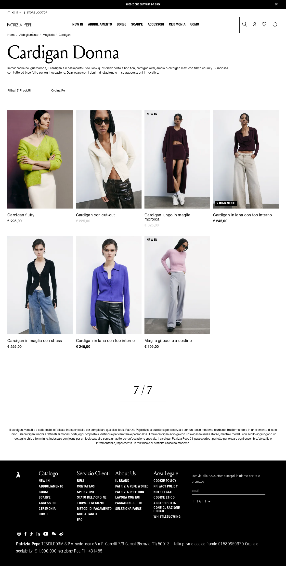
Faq (80, 520)
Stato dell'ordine (92, 497)
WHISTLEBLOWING (167, 516)
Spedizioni (85, 492)
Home (11, 35)
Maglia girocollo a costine (168, 341)
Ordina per (58, 90)
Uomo (194, 24)
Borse (121, 24)
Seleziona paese (128, 509)
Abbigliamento (100, 24)
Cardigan (65, 35)
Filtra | (19, 90)
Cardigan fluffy (21, 215)
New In (77, 24)
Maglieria (48, 35)
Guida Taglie (87, 514)
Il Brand (122, 481)
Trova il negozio (90, 503)
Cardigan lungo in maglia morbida (167, 217)
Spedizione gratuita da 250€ (143, 4)
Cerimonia (177, 24)
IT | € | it (15, 13)
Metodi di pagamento (94, 509)
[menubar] (136, 25)
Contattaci (86, 486)
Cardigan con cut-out (95, 215)
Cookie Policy (165, 481)
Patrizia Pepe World (132, 486)
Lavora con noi (127, 497)
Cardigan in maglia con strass (34, 341)
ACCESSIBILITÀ (165, 503)
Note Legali (163, 492)
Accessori (156, 24)
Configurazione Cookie (167, 509)
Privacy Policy (166, 486)
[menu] (135, 25)
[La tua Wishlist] (264, 25)
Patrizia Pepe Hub (129, 492)
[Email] (228, 491)
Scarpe (137, 24)
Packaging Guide (129, 503)
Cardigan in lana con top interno (242, 215)
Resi (80, 481)
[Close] (276, 4)
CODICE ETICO (164, 497)
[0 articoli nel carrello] (275, 25)
